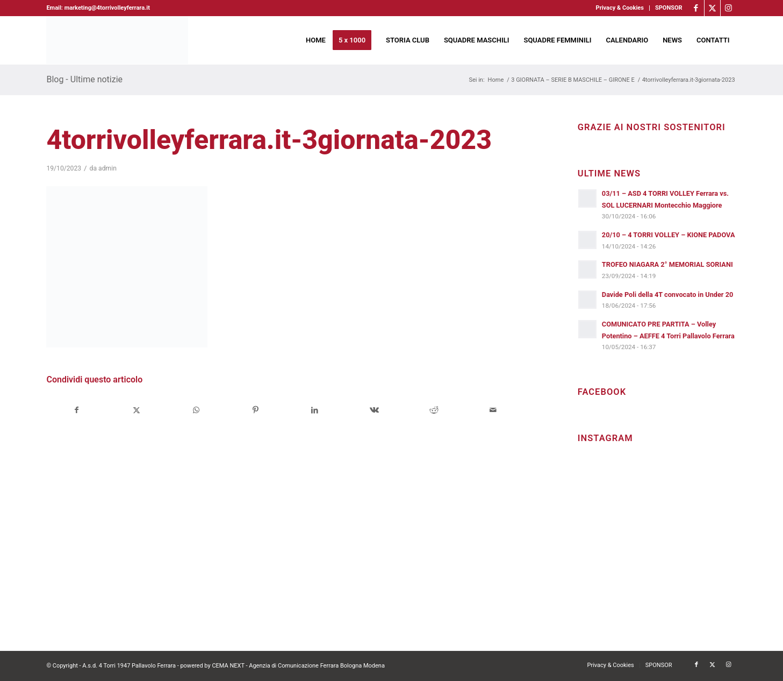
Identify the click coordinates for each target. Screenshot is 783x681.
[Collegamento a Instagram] (729, 8)
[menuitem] (620, 8)
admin (107, 168)
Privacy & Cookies (620, 7)
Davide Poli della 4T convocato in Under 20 (667, 294)
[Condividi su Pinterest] (255, 410)
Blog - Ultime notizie (84, 79)
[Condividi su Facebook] (76, 410)
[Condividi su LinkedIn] (314, 410)
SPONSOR (669, 7)
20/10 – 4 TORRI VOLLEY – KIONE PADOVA (668, 235)
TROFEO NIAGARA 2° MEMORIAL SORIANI (667, 264)
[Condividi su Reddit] (433, 410)
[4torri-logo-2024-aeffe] (117, 40)
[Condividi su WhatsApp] (196, 410)
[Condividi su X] (136, 410)
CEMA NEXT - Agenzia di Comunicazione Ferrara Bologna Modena (298, 665)
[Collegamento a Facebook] (696, 8)
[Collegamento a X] (712, 8)
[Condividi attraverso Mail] (493, 410)
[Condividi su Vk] (374, 410)
